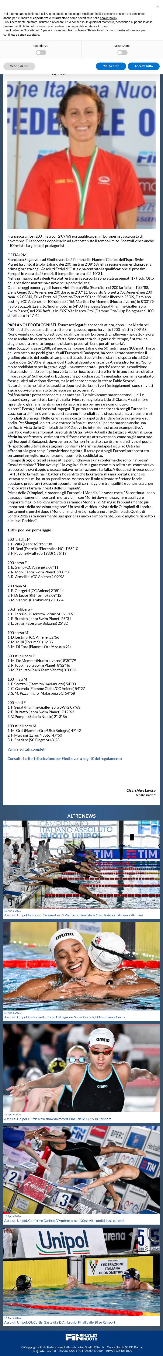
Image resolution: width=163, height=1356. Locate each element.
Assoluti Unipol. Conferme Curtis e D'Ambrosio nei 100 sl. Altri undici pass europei (64, 1220)
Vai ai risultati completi (26, 749)
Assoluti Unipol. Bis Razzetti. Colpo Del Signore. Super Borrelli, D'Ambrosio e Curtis (64, 1017)
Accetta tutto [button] (144, 66)
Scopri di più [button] (19, 66)
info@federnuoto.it (43, 1351)
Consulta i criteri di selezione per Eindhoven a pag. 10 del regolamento (64, 758)
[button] (157, 6)
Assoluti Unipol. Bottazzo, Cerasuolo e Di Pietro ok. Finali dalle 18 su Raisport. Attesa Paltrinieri (73, 915)
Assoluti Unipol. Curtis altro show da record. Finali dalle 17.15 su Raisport (57, 1119)
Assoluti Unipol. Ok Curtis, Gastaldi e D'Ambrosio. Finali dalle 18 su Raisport (59, 1322)
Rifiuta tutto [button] (111, 66)
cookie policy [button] (108, 18)
